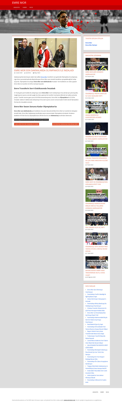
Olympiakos (45, 119)
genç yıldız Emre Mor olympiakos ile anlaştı (27, 124)
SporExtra (28, 73)
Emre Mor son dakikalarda (27, 119)
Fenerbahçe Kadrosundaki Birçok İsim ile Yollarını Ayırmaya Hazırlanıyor (95, 206)
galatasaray (38, 119)
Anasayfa (17, 7)
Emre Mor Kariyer (91, 45)
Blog (31, 7)
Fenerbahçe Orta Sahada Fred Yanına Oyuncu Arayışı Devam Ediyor (96, 249)
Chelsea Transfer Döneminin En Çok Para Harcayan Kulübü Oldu (96, 160)
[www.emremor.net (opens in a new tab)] (69, 400)
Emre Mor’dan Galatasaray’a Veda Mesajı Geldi (65, 124)
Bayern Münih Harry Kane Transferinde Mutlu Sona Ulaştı (95, 272)
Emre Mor (19, 3)
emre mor (17, 119)
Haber (25, 7)
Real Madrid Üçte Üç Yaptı (95, 227)
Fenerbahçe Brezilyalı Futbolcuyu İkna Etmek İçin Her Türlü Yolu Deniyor (96, 352)
